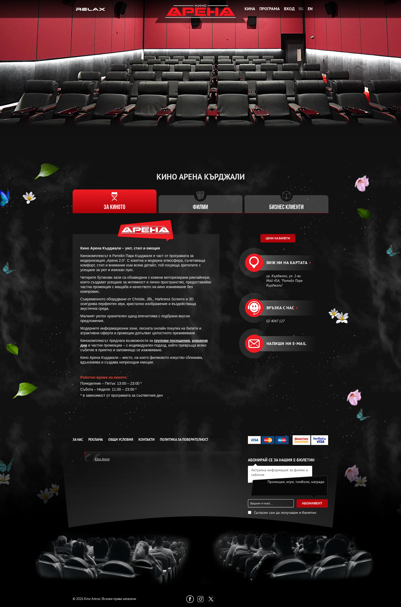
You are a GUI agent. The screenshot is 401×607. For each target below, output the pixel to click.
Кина (250, 8)
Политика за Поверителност (184, 439)
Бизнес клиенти (286, 207)
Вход (289, 8)
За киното (114, 207)
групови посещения (172, 340)
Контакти (146, 439)
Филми (200, 207)
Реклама (95, 439)
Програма (269, 8)
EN (310, 8)
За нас (78, 439)
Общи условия (120, 439)
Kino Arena (102, 459)
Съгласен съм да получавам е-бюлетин (285, 512)
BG (301, 8)
